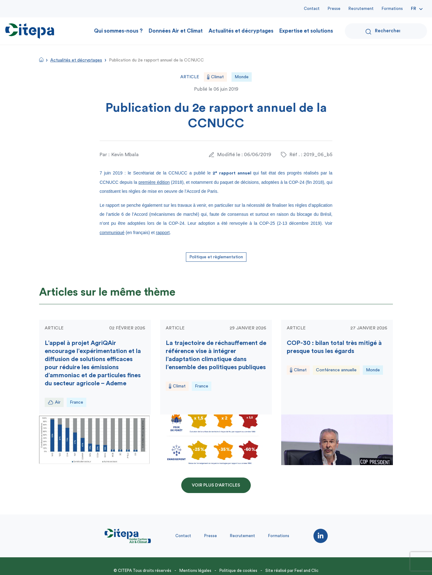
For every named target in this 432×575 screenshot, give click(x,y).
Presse (334, 9)
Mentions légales (195, 570)
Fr (413, 9)
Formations (392, 9)
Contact (312, 9)
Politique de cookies (238, 570)
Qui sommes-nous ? (118, 31)
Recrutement (361, 9)
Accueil (41, 59)
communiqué (112, 232)
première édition (154, 182)
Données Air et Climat (176, 31)
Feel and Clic (306, 570)
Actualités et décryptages (241, 31)
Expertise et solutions (306, 31)
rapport (162, 232)
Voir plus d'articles (216, 485)
